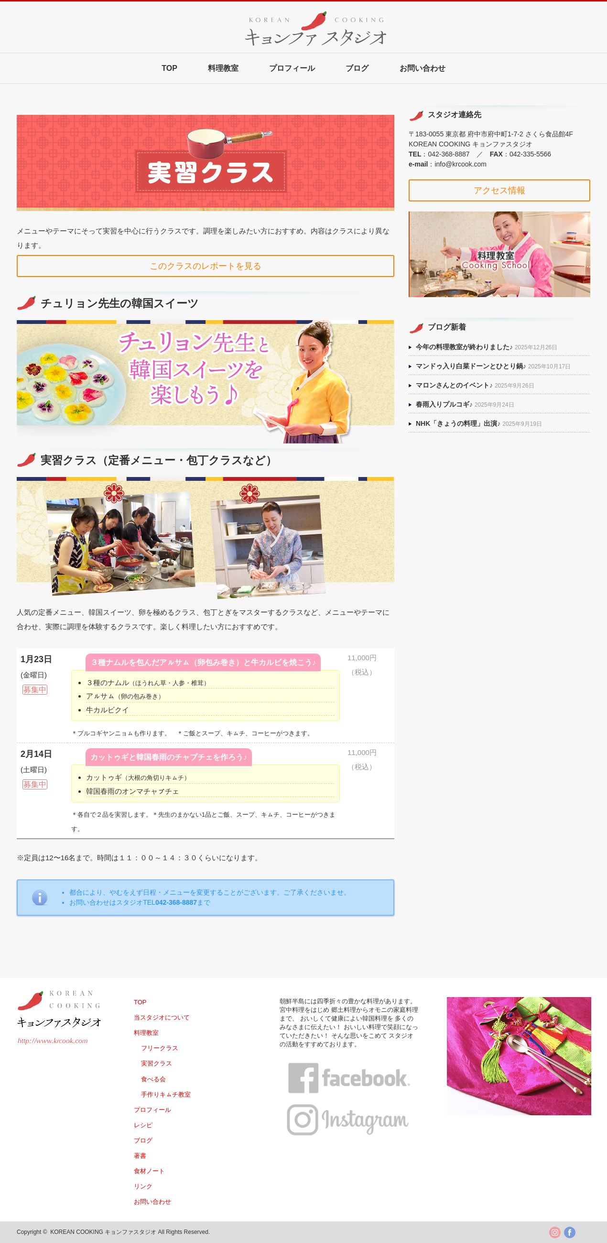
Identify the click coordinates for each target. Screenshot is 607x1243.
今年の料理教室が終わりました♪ (464, 347)
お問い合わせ (422, 68)
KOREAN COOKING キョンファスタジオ (103, 1232)
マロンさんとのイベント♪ (454, 385)
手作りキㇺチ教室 (166, 1094)
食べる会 (153, 1079)
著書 (140, 1155)
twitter (555, 1232)
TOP (169, 68)
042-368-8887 (448, 154)
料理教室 (223, 68)
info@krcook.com (460, 164)
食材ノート (149, 1171)
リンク (143, 1186)
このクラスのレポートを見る (205, 266)
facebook (569, 1232)
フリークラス (159, 1048)
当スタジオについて (162, 1017)
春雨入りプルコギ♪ (444, 404)
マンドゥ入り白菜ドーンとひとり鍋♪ (471, 366)
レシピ (143, 1125)
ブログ (357, 68)
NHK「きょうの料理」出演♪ (458, 423)
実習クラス (156, 1063)
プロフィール (292, 68)
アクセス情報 (499, 190)
